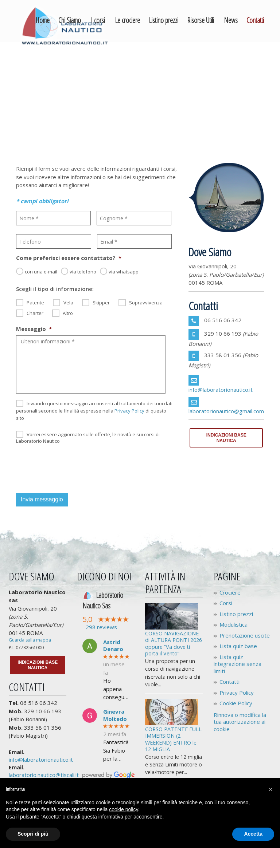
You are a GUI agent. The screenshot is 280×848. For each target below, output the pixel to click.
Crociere (230, 592)
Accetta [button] (253, 834)
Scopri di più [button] (33, 834)
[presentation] (71, 467)
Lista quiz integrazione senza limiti (237, 664)
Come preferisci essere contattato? (68, 258)
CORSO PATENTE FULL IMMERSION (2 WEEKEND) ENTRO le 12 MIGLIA (173, 739)
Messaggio (34, 329)
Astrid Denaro (113, 646)
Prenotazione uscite (244, 635)
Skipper (101, 302)
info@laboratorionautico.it (220, 389)
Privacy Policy (129, 410)
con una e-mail (41, 271)
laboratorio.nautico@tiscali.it (44, 774)
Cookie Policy (235, 703)
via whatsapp (124, 271)
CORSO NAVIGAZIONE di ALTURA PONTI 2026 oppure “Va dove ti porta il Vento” (173, 643)
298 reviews (101, 627)
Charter (35, 313)
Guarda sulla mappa (30, 640)
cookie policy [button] (123, 809)
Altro (68, 313)
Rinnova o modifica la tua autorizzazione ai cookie (240, 722)
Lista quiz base (238, 646)
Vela (68, 302)
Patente (35, 302)
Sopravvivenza (146, 302)
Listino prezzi (236, 614)
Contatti (229, 681)
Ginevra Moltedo (115, 715)
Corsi (225, 603)
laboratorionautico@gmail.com (226, 411)
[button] (270, 789)
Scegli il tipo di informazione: (55, 288)
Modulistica (233, 624)
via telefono (83, 271)
